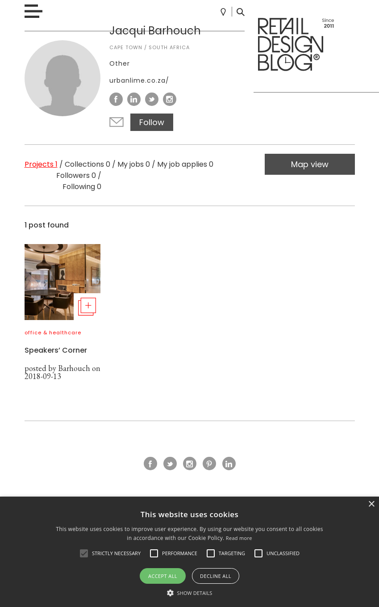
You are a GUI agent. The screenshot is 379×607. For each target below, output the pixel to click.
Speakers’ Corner (56, 350)
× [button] (371, 504)
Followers (76, 175)
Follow (151, 122)
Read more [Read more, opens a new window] (239, 538)
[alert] (189, 552)
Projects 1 (41, 164)
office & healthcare (53, 332)
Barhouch (74, 368)
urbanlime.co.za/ (139, 80)
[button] (84, 553)
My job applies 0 (185, 164)
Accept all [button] (162, 576)
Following (81, 186)
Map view (310, 164)
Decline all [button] (215, 576)
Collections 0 (87, 164)
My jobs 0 (133, 164)
